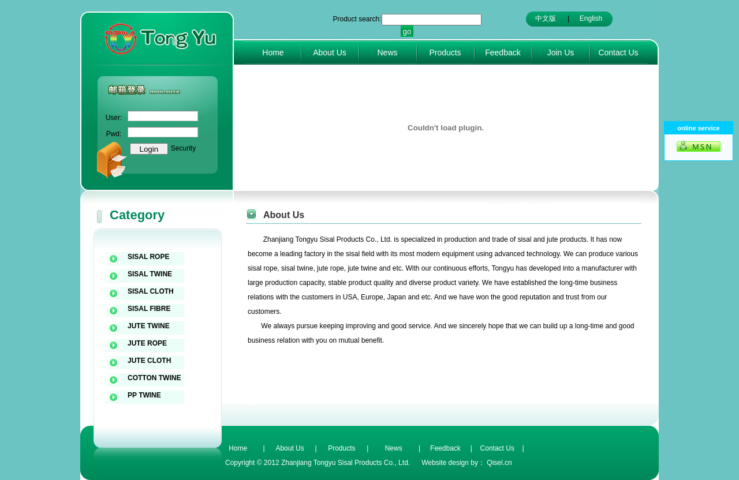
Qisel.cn (499, 463)
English (591, 18)
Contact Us (618, 52)
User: (114, 118)
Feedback (502, 52)
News (387, 52)
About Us (329, 52)
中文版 (545, 18)
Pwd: (114, 134)
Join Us (560, 52)
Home (272, 52)
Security (183, 148)
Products (445, 52)
